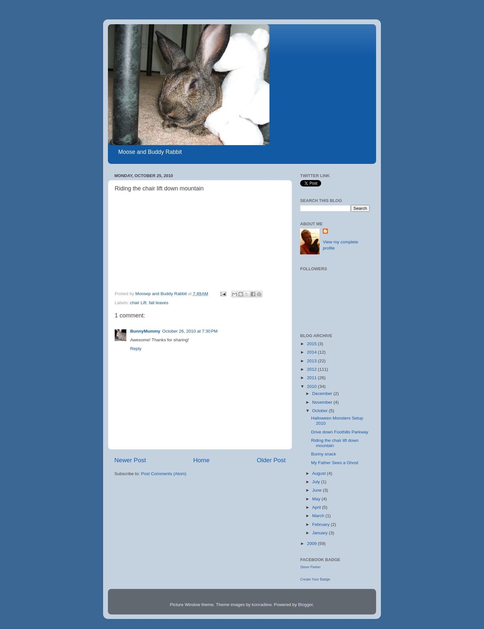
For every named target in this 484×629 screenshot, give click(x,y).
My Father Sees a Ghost (334, 462)
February (321, 524)
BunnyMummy (145, 331)
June (317, 490)
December (322, 393)
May (316, 498)
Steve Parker (310, 567)
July (316, 481)
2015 (312, 343)
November (322, 402)
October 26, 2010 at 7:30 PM (189, 331)
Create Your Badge (315, 579)
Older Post (271, 460)
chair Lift (138, 302)
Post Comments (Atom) (163, 473)
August (319, 473)
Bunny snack (323, 454)
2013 (312, 360)
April (317, 507)
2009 (312, 543)
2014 (312, 352)
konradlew (261, 604)
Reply (136, 348)
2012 (312, 369)
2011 (312, 377)
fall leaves (158, 302)
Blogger (305, 604)
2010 (312, 386)
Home (201, 460)
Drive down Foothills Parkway (339, 432)
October (320, 410)
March (318, 515)
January (320, 532)
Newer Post (130, 460)
